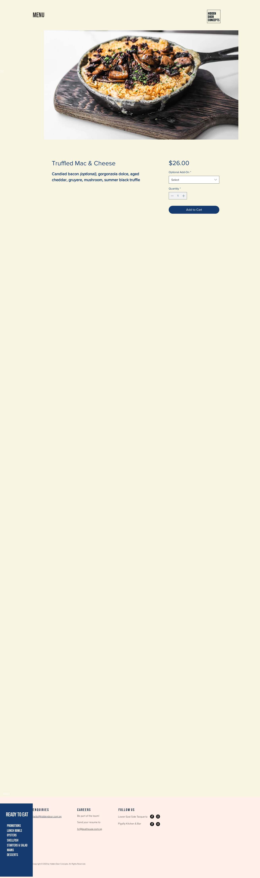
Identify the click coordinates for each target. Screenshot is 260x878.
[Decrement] (171, 195)
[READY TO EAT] (17, 815)
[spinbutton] (177, 195)
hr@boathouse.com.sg (89, 829)
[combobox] (194, 180)
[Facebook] (152, 817)
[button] (38, 15)
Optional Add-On (180, 172)
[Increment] (183, 195)
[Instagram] (158, 817)
